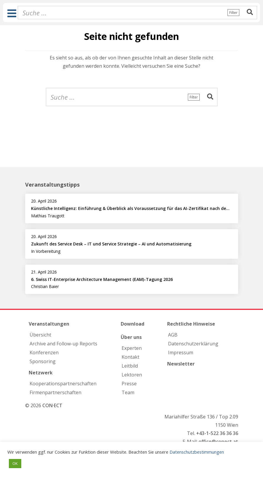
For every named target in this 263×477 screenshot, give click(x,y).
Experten (132, 348)
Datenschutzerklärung (193, 343)
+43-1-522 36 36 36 (217, 433)
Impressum (180, 352)
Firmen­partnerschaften (55, 392)
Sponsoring (43, 361)
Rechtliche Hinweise (191, 324)
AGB (173, 335)
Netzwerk (41, 372)
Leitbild (130, 366)
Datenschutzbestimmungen (197, 452)
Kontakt (130, 357)
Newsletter (181, 363)
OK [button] (15, 463)
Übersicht (40, 335)
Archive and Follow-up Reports (63, 343)
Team (128, 392)
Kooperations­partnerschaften (63, 383)
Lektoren (132, 374)
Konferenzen (44, 352)
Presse (129, 383)
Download (132, 324)
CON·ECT (52, 405)
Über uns (131, 337)
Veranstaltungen (49, 324)
